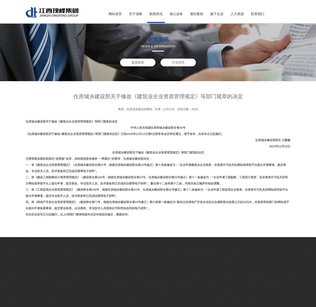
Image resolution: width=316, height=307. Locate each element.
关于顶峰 (135, 14)
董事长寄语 (44, 288)
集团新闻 (138, 62)
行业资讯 (178, 62)
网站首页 (115, 14)
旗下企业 (216, 14)
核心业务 (176, 14)
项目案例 (196, 14)
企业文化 (43, 293)
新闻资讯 (156, 14)
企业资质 (43, 283)
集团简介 (43, 278)
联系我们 (257, 14)
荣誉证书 (43, 299)
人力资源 (237, 14)
